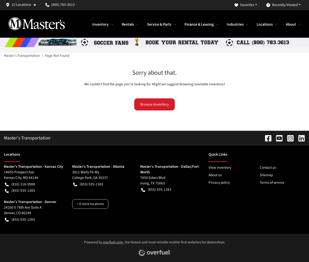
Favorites (244, 5)
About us (215, 175)
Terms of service (272, 182)
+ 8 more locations (90, 203)
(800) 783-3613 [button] (60, 4)
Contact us (268, 167)
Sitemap (266, 175)
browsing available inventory (201, 84)
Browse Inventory (154, 104)
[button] (23, 4)
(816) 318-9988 (20, 184)
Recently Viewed (282, 5)
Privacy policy (219, 182)
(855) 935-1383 (20, 190)
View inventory (220, 167)
